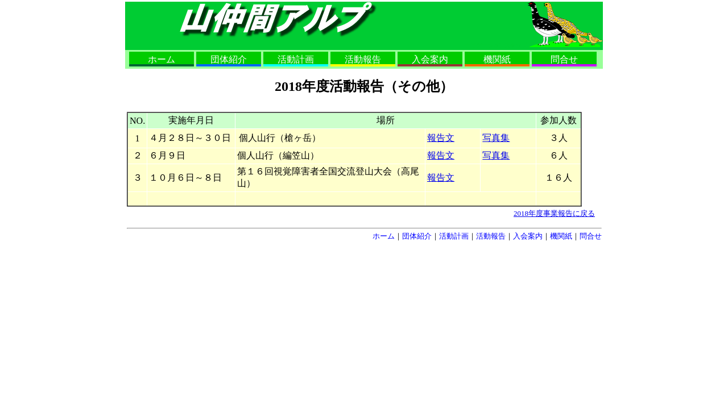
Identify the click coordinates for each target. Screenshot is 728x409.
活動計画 (296, 59)
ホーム (161, 59)
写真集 (496, 138)
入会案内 (430, 59)
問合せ (564, 59)
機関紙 (497, 59)
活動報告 (363, 59)
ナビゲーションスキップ (496, 45)
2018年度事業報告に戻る (554, 213)
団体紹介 (228, 59)
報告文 (440, 138)
